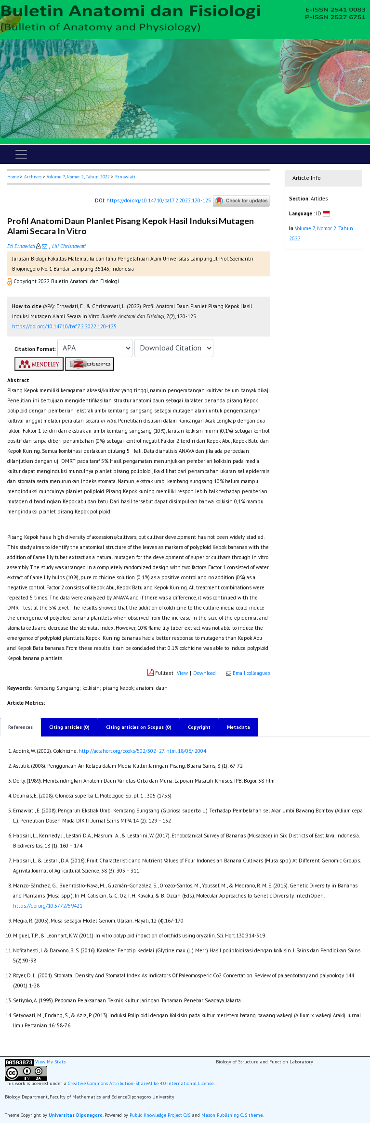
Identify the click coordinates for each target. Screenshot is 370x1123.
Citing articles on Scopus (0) (139, 727)
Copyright (199, 727)
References (20, 727)
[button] (10, 281)
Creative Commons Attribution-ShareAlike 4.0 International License (140, 1083)
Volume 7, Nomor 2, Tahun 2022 (78, 177)
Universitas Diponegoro (76, 1115)
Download (204, 673)
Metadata (238, 727)
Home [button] (13, 177)
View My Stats (50, 1062)
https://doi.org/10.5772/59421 (47, 905)
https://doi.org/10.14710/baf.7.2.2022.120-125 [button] (64, 326)
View (182, 673)
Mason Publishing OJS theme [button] (232, 1115)
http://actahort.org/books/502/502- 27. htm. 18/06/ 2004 (142, 751)
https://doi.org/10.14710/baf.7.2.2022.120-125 (158, 200)
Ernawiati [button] (125, 177)
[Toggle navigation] (21, 154)
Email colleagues (251, 673)
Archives (32, 177)
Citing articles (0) (69, 727)
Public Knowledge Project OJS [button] (160, 1115)
